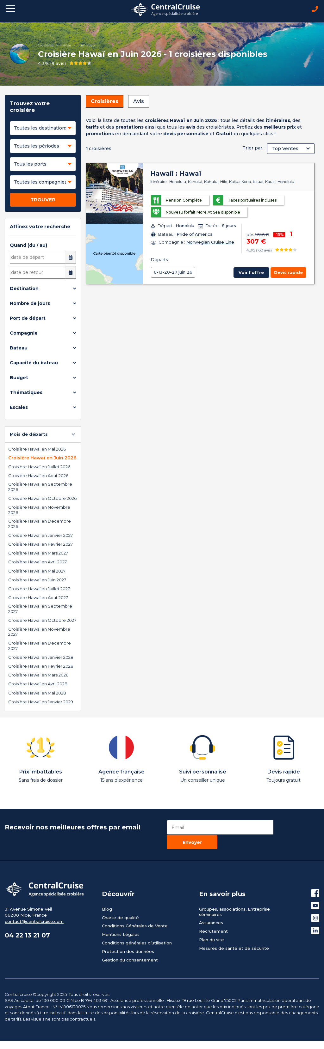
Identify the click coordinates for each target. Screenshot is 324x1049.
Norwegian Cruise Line (210, 242)
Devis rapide (288, 272)
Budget (19, 378)
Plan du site (211, 925)
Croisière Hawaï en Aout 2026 (38, 476)
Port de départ (28, 319)
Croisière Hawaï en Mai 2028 (37, 693)
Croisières (45, 45)
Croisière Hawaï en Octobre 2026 (42, 498)
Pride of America (195, 234)
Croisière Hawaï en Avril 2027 (37, 562)
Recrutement (213, 916)
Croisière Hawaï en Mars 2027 (38, 553)
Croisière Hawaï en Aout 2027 (38, 598)
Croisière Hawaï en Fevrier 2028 (40, 666)
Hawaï (65, 45)
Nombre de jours (30, 304)
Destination (24, 289)
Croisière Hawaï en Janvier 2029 (40, 702)
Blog (107, 894)
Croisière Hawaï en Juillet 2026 (39, 467)
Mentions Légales (121, 919)
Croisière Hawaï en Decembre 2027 (39, 646)
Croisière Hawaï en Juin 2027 (37, 580)
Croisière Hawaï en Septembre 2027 (40, 609)
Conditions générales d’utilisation (137, 928)
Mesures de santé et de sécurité (234, 933)
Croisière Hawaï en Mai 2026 (37, 449)
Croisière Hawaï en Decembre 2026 (39, 524)
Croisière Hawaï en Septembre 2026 (40, 487)
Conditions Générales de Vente (135, 911)
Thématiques (26, 393)
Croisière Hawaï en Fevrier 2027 (40, 544)
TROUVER (42, 200)
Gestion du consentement (130, 945)
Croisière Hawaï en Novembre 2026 (39, 510)
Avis (138, 102)
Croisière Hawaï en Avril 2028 (37, 684)
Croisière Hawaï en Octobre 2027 (42, 620)
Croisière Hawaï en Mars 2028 (38, 675)
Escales (19, 408)
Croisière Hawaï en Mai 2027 (36, 571)
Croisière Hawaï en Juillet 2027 (39, 588)
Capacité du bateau (34, 363)
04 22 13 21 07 (28, 921)
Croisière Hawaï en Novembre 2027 (39, 632)
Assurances (211, 908)
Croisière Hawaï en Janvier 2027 (40, 535)
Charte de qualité (120, 902)
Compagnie (24, 334)
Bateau (19, 348)
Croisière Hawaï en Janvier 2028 (40, 657)
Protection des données (128, 936)
